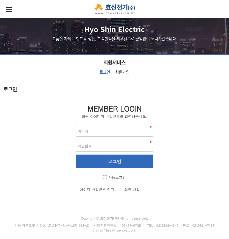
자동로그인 (117, 177)
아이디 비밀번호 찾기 (97, 189)
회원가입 (122, 72)
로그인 (104, 72)
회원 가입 (132, 189)
